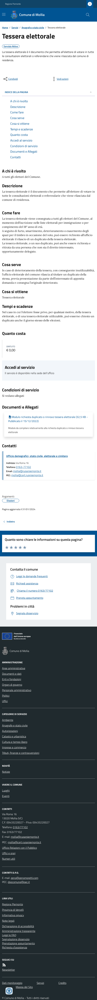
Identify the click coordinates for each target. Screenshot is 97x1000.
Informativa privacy (13, 915)
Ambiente (7, 720)
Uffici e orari (8, 853)
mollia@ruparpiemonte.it (27, 471)
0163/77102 (20, 827)
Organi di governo (12, 685)
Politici (5, 696)
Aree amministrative (13, 668)
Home (5, 27)
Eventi (5, 796)
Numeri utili (8, 859)
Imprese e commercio (14, 747)
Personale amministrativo (16, 690)
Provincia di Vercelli (13, 910)
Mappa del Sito (24, 987)
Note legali (8, 921)
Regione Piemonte (13, 3)
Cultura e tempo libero (14, 742)
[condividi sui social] (10, 79)
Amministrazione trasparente (18, 931)
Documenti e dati (11, 674)
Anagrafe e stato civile (33, 27)
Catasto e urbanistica (14, 736)
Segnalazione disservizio (15, 939)
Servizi (14, 27)
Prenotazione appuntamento (18, 943)
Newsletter (8, 970)
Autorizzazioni (10, 731)
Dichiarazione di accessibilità (18, 926)
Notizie (6, 772)
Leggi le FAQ (9, 935)
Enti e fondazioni (11, 679)
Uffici (5, 701)
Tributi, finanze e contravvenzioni (20, 753)
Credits (62, 983)
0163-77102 (23, 467)
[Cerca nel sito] (86, 15)
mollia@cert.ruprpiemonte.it (27, 475)
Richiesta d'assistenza (14, 947)
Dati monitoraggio (12, 983)
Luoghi (6, 790)
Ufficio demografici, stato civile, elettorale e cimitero (37, 456)
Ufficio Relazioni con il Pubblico (19, 848)
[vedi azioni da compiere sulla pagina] (60, 79)
